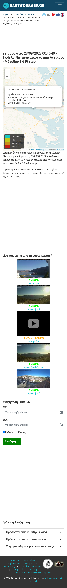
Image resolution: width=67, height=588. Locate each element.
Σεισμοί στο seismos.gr (30, 566)
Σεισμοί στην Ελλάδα (23, 14)
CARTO (60, 150)
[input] (30, 412)
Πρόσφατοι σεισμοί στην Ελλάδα (33, 532)
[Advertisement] (33, 38)
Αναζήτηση (12, 441)
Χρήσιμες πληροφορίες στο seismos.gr (33, 546)
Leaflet (25, 150)
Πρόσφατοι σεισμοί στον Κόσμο (33, 539)
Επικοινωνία (13, 560)
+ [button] (7, 71)
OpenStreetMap (37, 150)
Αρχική (6, 14)
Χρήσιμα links (18, 569)
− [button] (7, 76)
